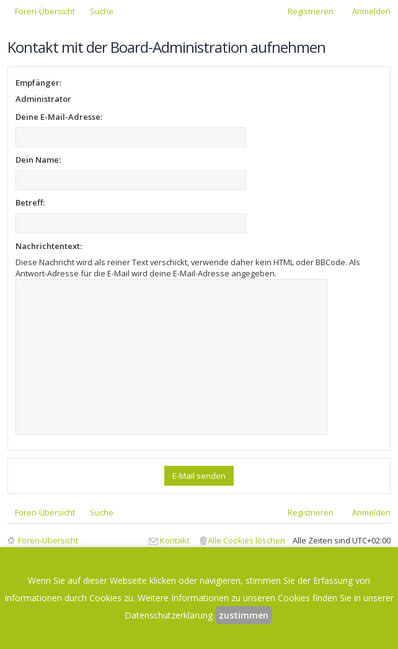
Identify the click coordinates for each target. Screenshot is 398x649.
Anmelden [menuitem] (371, 11)
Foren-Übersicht (48, 540)
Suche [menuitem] (101, 11)
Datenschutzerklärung (169, 615)
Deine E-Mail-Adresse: (58, 116)
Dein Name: (38, 159)
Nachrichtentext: (48, 246)
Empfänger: (38, 82)
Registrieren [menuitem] (311, 11)
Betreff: (30, 202)
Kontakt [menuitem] (174, 540)
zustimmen (243, 615)
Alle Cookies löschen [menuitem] (246, 540)
